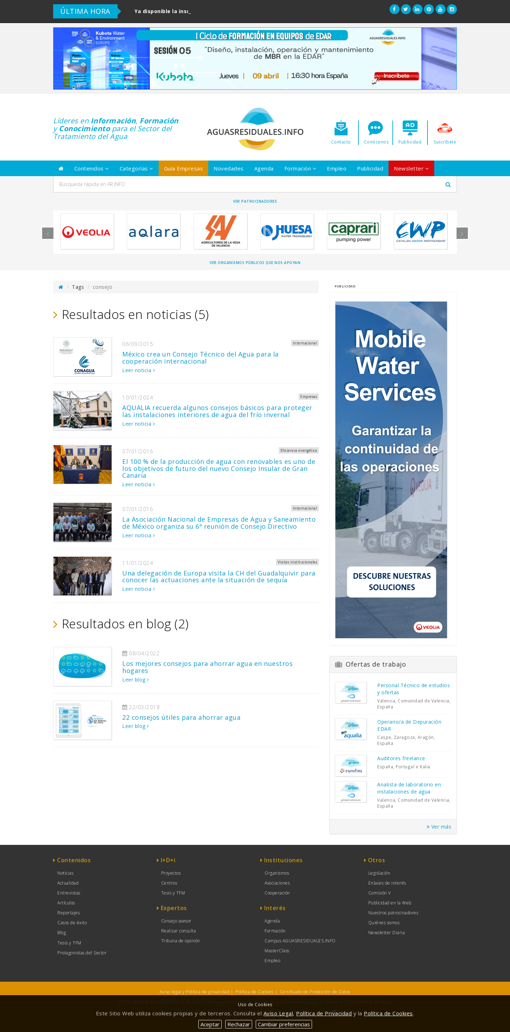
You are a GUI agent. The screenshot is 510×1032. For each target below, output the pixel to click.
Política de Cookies (255, 992)
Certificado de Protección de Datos (315, 992)
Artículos (66, 903)
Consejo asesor (176, 921)
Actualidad (68, 883)
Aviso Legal (278, 1013)
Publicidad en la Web (390, 903)
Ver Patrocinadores (255, 201)
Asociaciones (277, 883)
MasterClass (277, 951)
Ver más (439, 826)
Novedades (229, 168)
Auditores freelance (401, 758)
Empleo (336, 168)
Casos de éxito (72, 923)
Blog (61, 933)
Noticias (65, 873)
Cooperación (277, 893)
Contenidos (91, 168)
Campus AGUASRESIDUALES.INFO (300, 941)
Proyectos (171, 873)
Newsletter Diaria (386, 933)
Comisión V (379, 893)
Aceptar (210, 1024)
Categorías (136, 168)
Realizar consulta (178, 931)
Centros (169, 883)
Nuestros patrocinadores (393, 913)
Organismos (277, 873)
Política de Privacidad (324, 1013)
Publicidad (370, 168)
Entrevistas (68, 893)
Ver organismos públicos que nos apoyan (255, 262)
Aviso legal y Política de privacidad (195, 992)
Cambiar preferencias (284, 1024)
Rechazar (238, 1024)
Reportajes (68, 913)
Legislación (379, 873)
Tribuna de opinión (180, 941)
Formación (300, 168)
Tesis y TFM (69, 943)
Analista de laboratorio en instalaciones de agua (409, 788)
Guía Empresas (183, 168)
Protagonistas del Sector (82, 953)
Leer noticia (138, 370)
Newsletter (411, 168)
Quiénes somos (384, 923)
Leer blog (135, 679)
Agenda (264, 168)
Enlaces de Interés (387, 883)
